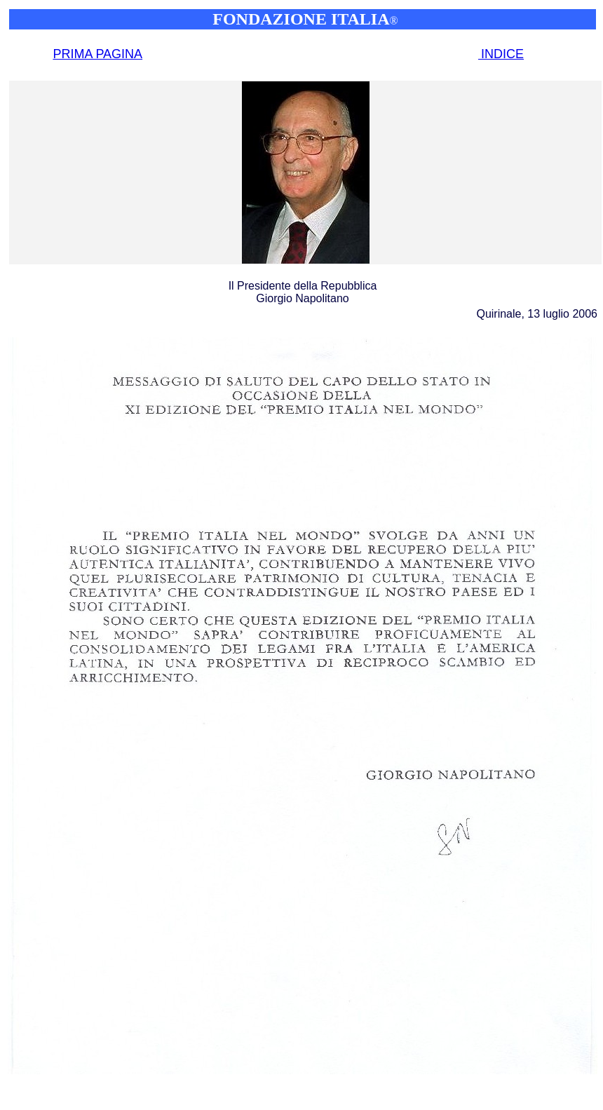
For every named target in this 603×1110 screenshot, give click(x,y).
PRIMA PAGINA (97, 54)
